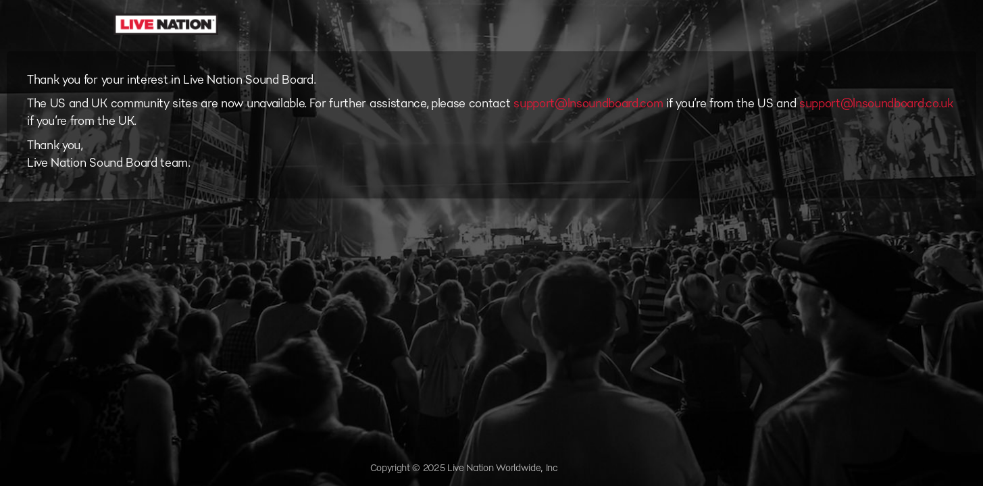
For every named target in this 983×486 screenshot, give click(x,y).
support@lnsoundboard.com (588, 103)
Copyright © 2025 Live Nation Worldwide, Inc (464, 468)
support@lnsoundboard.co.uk (876, 103)
